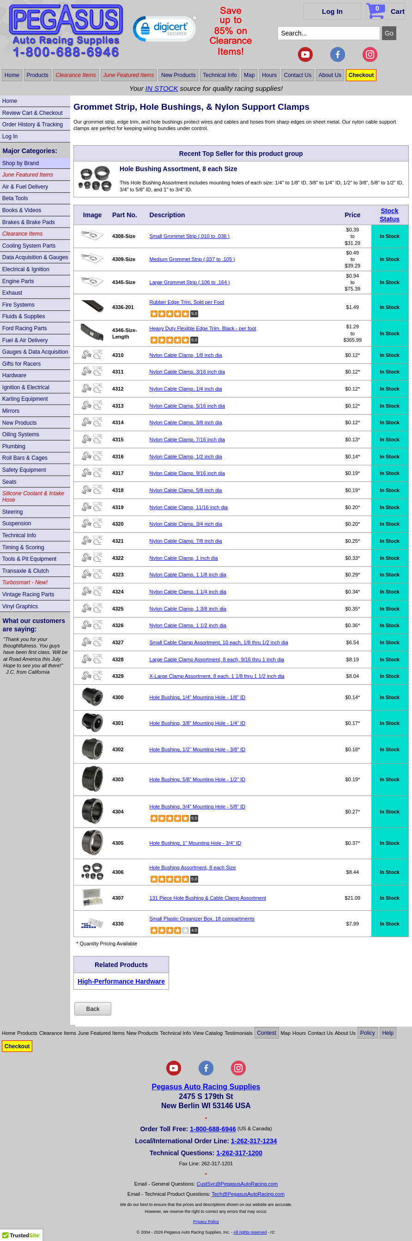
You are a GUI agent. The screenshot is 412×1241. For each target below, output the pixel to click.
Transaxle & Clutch (25, 571)
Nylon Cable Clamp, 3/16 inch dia (187, 371)
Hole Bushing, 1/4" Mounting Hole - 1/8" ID (198, 697)
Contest (266, 1033)
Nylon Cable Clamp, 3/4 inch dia (186, 524)
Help (388, 1033)
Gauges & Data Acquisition (35, 352)
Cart (386, 9)
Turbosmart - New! (25, 582)
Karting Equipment (25, 399)
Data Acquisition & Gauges (35, 257)
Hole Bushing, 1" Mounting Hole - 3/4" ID (196, 843)
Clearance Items (75, 75)
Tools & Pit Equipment (29, 559)
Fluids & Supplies (23, 316)
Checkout (361, 75)
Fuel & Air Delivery (25, 340)
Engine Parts (18, 281)
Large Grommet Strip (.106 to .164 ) (190, 282)
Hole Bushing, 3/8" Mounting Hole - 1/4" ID (198, 723)
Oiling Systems (20, 434)
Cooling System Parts (28, 246)
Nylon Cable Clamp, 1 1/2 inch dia (188, 625)
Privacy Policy (206, 1221)
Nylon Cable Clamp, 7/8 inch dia (186, 541)
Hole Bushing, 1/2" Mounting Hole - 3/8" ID (198, 749)
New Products (178, 75)
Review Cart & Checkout (32, 113)
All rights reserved (250, 1232)
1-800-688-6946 (213, 1129)
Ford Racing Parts (24, 328)
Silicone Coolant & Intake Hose (33, 496)
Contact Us (297, 75)
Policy (367, 1033)
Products (37, 75)
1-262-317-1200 (239, 1153)
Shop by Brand (20, 163)
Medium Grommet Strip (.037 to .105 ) (192, 259)
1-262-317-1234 (254, 1141)
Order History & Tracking (32, 124)
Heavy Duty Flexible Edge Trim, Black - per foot (203, 328)
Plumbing (13, 446)
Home (12, 75)
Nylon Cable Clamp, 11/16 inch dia (189, 507)
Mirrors (10, 411)
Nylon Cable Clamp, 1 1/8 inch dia (188, 574)
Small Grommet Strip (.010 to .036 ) (190, 236)
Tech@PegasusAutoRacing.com (248, 1194)
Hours (269, 75)
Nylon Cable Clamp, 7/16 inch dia (187, 439)
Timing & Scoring (23, 547)
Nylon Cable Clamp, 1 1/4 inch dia (188, 591)
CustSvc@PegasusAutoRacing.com (237, 1184)
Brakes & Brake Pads (28, 222)
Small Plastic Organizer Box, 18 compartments (202, 918)
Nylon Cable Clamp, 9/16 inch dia (187, 473)
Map (249, 75)
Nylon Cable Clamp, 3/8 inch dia (186, 422)
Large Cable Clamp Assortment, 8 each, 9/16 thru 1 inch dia (217, 659)
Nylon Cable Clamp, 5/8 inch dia (186, 490)
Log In (332, 11)
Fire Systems (18, 305)
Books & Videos (22, 210)
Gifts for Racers (21, 364)
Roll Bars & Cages (25, 458)
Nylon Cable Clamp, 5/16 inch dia (187, 406)
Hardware (14, 375)
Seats (9, 482)
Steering (12, 512)
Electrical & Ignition (25, 269)
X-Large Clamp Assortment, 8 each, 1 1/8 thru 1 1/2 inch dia (217, 676)
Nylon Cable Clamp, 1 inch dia (184, 558)
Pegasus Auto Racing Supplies (205, 1087)
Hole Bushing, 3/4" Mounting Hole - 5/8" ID (198, 806)
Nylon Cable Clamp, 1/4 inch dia (186, 389)
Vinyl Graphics (20, 606)
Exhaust (12, 293)
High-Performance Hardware (121, 981)
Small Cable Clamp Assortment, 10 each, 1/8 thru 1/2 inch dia (219, 642)
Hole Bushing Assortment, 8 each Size (193, 867)
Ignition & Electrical (25, 387)
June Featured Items (128, 75)
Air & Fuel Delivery (25, 187)
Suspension (16, 523)
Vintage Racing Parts (28, 594)
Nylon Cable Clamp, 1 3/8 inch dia (188, 609)
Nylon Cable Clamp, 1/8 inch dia (186, 355)
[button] (165, 31)
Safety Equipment (24, 470)
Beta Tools (15, 198)
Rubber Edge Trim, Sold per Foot (187, 302)
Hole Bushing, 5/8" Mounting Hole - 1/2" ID (198, 779)
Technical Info (219, 75)
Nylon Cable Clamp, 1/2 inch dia (186, 456)
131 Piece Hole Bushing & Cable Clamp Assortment (208, 898)
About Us (330, 75)
